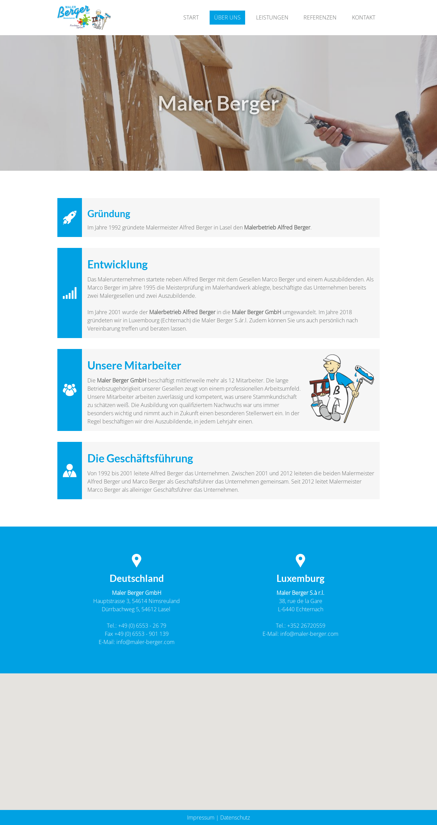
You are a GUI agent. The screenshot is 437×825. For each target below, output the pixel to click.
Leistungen (272, 17)
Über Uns (227, 17)
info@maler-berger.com (145, 642)
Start (191, 17)
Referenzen (320, 17)
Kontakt (363, 17)
